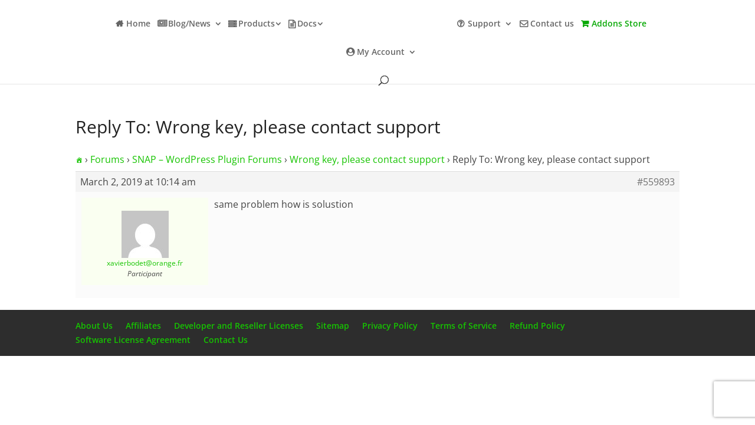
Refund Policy (537, 325)
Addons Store (619, 24)
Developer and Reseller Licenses (238, 325)
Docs (307, 24)
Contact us (552, 24)
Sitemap (332, 325)
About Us (94, 325)
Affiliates (143, 325)
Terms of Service (464, 325)
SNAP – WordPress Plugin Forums (207, 159)
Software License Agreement (133, 339)
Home (138, 24)
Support (484, 24)
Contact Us (225, 339)
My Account (381, 52)
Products (256, 24)
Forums (107, 159)
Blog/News (189, 24)
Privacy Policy (390, 325)
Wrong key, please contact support (367, 159)
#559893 (656, 181)
